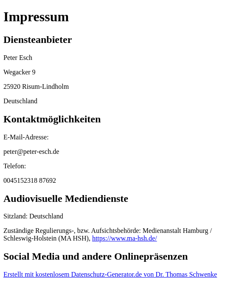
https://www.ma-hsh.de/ (124, 238)
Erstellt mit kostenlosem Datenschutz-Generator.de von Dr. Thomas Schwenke (110, 274)
